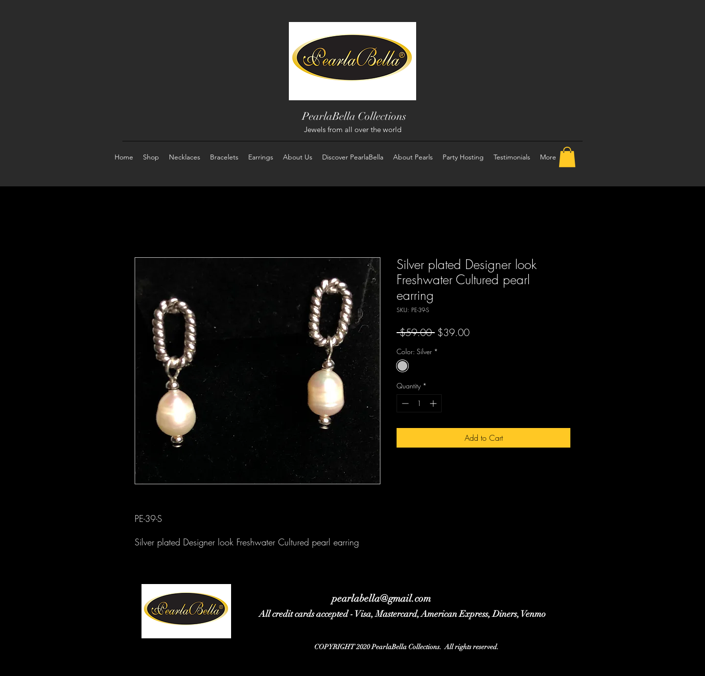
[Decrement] (404, 403)
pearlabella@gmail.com (381, 598)
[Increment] (434, 403)
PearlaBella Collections (354, 116)
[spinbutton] (419, 403)
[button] (567, 157)
